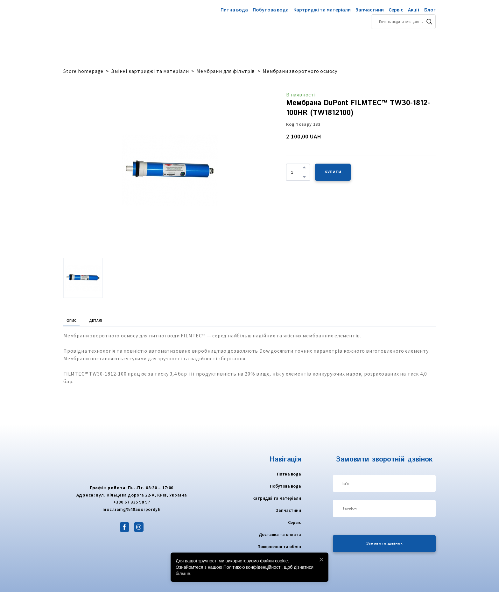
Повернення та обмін (279, 546)
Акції (413, 9)
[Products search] (403, 21)
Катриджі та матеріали (276, 498)
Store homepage (83, 71)
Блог (430, 9)
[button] (429, 21)
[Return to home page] (88, 18)
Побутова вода (271, 9)
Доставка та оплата (280, 534)
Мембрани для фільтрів (225, 71)
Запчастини (369, 9)
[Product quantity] (296, 172)
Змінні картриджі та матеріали (150, 71)
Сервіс (396, 9)
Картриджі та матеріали (322, 9)
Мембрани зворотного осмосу (300, 71)
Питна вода (234, 9)
